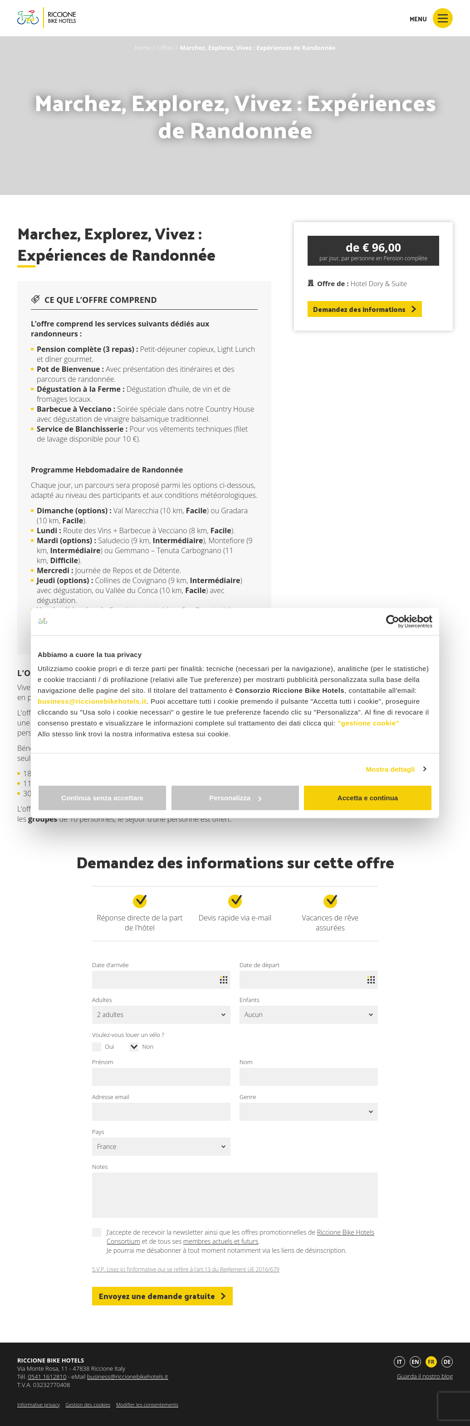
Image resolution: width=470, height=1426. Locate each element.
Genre (248, 1097)
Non (147, 1046)
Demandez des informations (364, 309)
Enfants (249, 1000)
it (399, 1362)
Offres (165, 48)
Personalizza (235, 798)
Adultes (102, 1000)
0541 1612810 (47, 1376)
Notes (100, 1167)
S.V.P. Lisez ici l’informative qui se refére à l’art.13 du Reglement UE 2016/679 (185, 1269)
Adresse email (110, 1097)
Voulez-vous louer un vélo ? (128, 1035)
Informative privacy (38, 1404)
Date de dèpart (259, 965)
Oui (109, 1046)
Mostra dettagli (390, 769)
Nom (246, 1062)
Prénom (102, 1062)
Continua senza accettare (102, 798)
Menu (431, 18)
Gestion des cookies (87, 1404)
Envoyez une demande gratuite (162, 1296)
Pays (98, 1132)
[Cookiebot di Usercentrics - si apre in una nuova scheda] (392, 621)
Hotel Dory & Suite (378, 283)
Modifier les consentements (147, 1404)
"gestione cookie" (368, 723)
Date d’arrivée (110, 965)
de (447, 1362)
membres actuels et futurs (220, 1241)
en (415, 1362)
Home (143, 48)
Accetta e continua (368, 798)
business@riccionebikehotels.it (92, 701)
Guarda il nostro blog (425, 1376)
